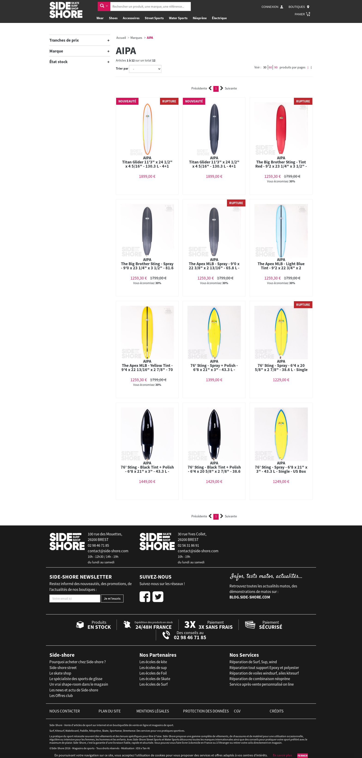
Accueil (121, 38)
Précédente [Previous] (201, 88)
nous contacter (64, 711)
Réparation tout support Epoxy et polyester (264, 667)
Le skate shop (60, 673)
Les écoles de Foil (153, 673)
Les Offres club (61, 695)
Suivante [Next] (228, 88)
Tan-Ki (146, 748)
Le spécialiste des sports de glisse (75, 678)
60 (270, 67)
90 (276, 67)
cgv (237, 711)
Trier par (122, 68)
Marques (136, 38)
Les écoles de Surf (153, 684)
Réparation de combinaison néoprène (259, 678)
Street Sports (154, 18)
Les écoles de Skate (154, 678)
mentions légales (152, 711)
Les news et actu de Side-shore (73, 690)
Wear (100, 18)
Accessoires (131, 18)
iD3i (138, 748)
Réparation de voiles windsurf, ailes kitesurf (264, 673)
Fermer (303, 755)
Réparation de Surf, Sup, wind (253, 661)
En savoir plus (282, 755)
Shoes (113, 18)
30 (264, 67)
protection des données (206, 711)
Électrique (219, 18)
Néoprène (200, 18)
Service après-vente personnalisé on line (261, 684)
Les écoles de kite (153, 661)
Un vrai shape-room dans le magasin (78, 684)
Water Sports (178, 18)
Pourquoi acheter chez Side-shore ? (77, 661)
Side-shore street (63, 667)
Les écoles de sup (153, 667)
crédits (277, 711)
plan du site (110, 711)
